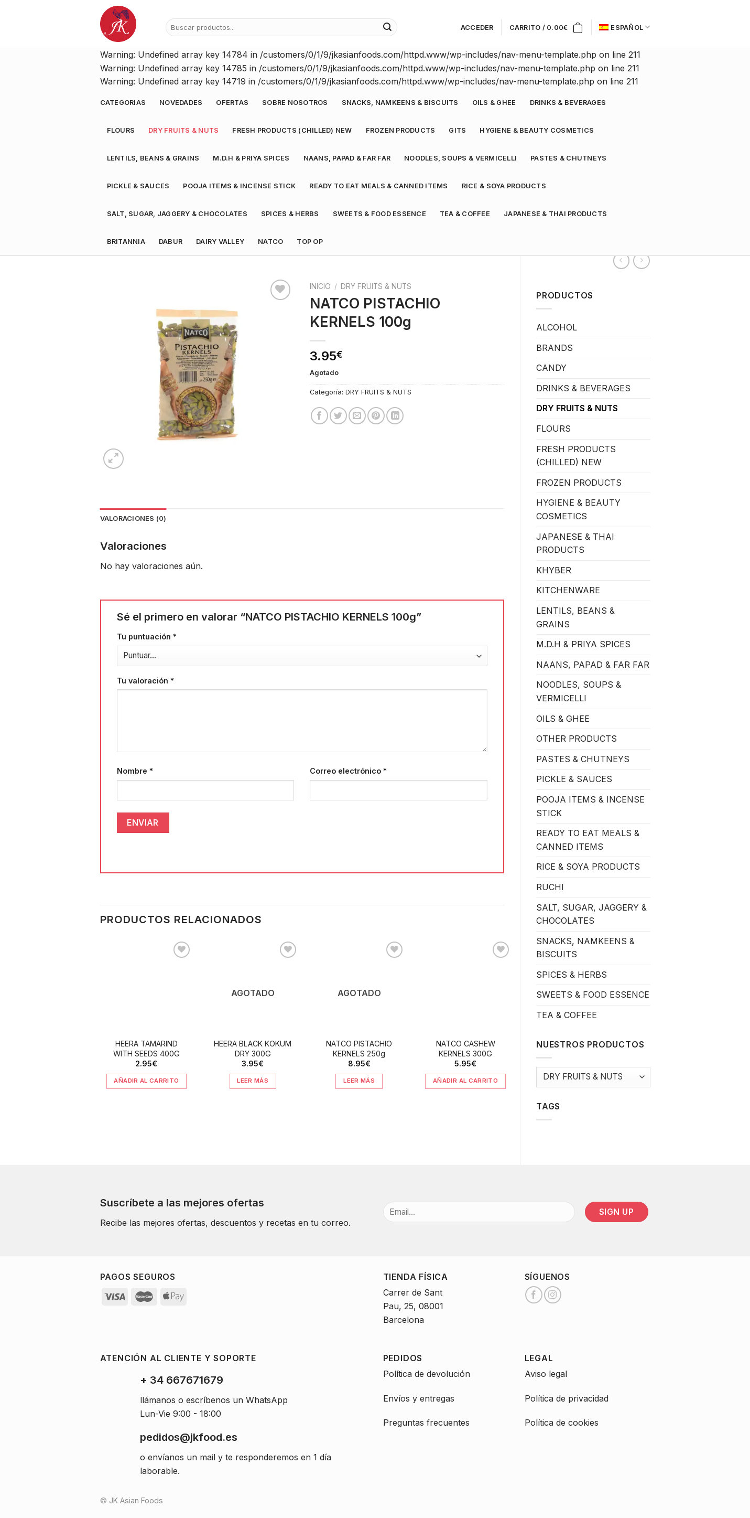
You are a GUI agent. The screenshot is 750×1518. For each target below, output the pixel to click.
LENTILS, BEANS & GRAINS (153, 158)
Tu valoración (145, 680)
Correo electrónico (348, 770)
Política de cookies (562, 1422)
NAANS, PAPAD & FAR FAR (347, 158)
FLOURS (121, 130)
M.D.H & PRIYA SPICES (251, 158)
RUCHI (550, 887)
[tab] (133, 518)
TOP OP (310, 241)
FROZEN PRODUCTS (401, 130)
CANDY (551, 367)
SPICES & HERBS (290, 214)
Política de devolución (426, 1374)
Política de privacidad (566, 1398)
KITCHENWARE (568, 590)
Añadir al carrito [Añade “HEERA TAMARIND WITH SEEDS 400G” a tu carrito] (146, 1080)
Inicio (320, 286)
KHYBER (553, 570)
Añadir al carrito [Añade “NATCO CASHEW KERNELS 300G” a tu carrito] (465, 1080)
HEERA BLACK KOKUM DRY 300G (252, 1048)
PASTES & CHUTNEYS (568, 158)
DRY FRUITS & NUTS (183, 130)
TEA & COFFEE (465, 214)
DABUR (170, 241)
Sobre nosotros (295, 102)
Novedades (180, 102)
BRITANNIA (126, 241)
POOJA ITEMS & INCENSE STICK (239, 186)
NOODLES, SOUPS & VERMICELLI (460, 158)
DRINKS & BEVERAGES (568, 102)
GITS (457, 130)
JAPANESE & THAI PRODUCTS (555, 214)
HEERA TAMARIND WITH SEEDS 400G (146, 1048)
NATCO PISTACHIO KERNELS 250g (359, 1048)
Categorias (123, 102)
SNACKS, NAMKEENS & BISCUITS (400, 102)
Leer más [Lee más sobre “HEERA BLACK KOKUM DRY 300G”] (252, 1080)
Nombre (135, 770)
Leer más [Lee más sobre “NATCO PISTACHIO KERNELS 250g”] (359, 1080)
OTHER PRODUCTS (576, 738)
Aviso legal (546, 1374)
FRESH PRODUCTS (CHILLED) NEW (292, 130)
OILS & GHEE (494, 102)
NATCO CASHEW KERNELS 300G (465, 1048)
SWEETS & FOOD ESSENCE (379, 214)
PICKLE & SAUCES (138, 186)
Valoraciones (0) (133, 518)
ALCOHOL (556, 327)
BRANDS (554, 348)
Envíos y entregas (418, 1398)
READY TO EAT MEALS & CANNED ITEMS (378, 186)
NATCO (270, 241)
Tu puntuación (147, 636)
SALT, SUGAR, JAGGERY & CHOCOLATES (177, 214)
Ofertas (232, 102)
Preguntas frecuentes (426, 1422)
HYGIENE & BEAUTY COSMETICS (537, 130)
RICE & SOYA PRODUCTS (504, 186)
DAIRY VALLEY (220, 241)
